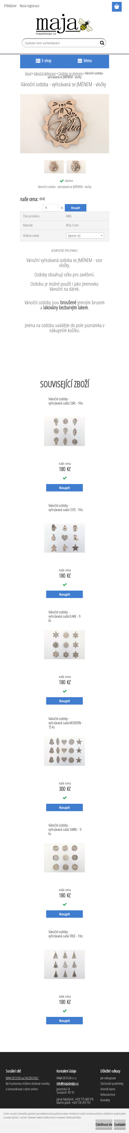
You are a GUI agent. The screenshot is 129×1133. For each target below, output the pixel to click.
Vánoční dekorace (45, 73)
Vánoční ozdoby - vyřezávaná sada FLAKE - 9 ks (64, 615)
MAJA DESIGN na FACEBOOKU (22, 1078)
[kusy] (51, 207)
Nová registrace (29, 5)
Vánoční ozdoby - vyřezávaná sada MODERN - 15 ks (66, 721)
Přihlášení (10, 5)
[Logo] (64, 24)
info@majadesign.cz (67, 1083)
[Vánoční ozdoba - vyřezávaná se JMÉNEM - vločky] (64, 95)
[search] (101, 44)
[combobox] (85, 236)
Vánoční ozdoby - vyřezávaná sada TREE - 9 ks (66, 934)
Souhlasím (120, 1124)
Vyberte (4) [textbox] (74, 235)
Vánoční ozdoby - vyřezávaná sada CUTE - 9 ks (66, 507)
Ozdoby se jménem (70, 73)
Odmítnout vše (104, 1124)
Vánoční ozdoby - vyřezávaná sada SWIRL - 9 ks (65, 828)
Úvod (28, 73)
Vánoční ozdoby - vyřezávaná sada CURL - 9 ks (66, 401)
